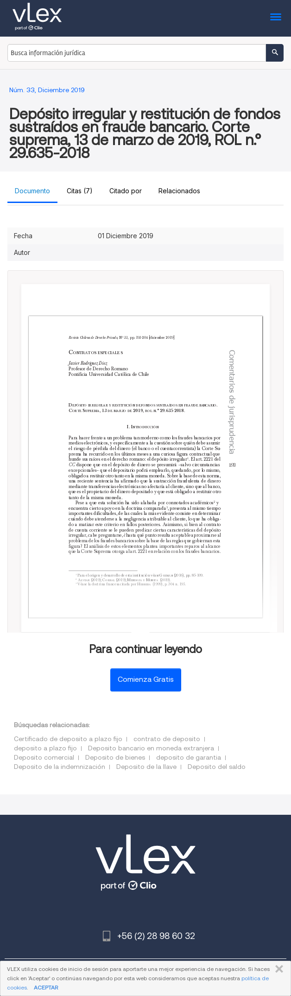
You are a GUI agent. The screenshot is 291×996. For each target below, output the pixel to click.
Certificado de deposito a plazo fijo (68, 738)
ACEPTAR (46, 987)
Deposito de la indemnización (59, 766)
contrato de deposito (166, 738)
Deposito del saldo (217, 766)
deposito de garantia (188, 757)
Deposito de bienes (115, 757)
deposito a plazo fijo (45, 748)
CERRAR (277, 969)
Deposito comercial (44, 757)
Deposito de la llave (146, 766)
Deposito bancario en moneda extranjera (151, 748)
